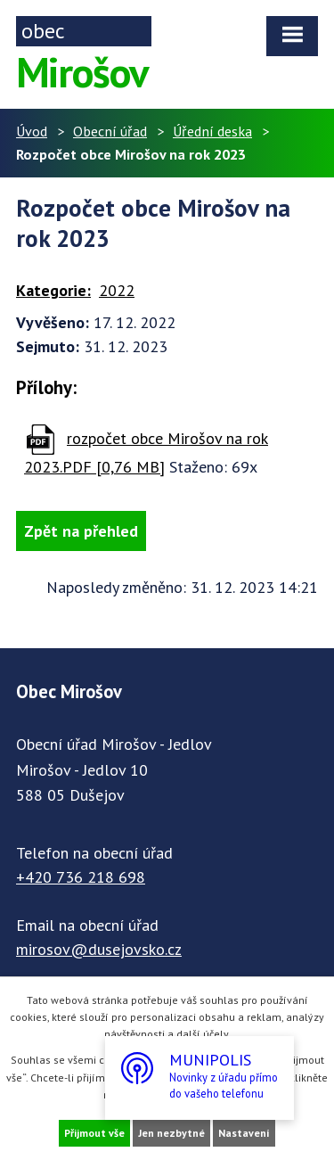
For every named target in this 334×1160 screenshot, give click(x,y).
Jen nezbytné (171, 1132)
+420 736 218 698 (80, 877)
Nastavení (244, 1132)
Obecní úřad (110, 131)
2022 (116, 290)
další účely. (203, 1034)
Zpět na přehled (81, 531)
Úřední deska (212, 131)
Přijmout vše (94, 1132)
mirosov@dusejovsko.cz (99, 949)
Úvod (31, 131)
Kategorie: (53, 290)
